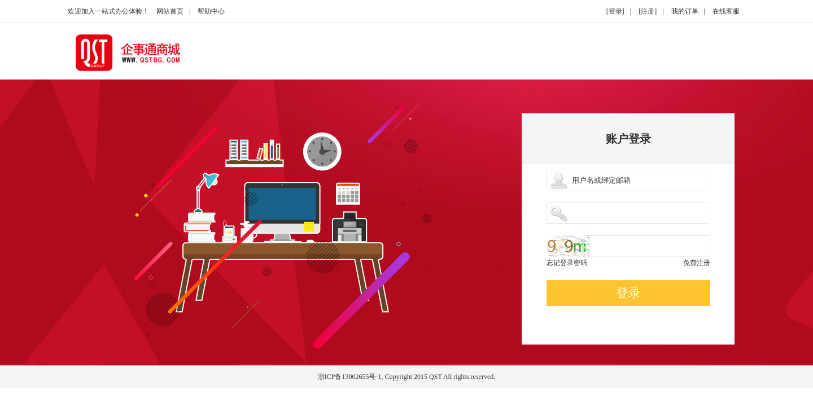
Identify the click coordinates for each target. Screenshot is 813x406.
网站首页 (169, 11)
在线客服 (726, 11)
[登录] (615, 11)
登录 (628, 293)
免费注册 (696, 263)
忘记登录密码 (567, 263)
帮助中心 (211, 11)
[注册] (648, 11)
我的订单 (684, 11)
